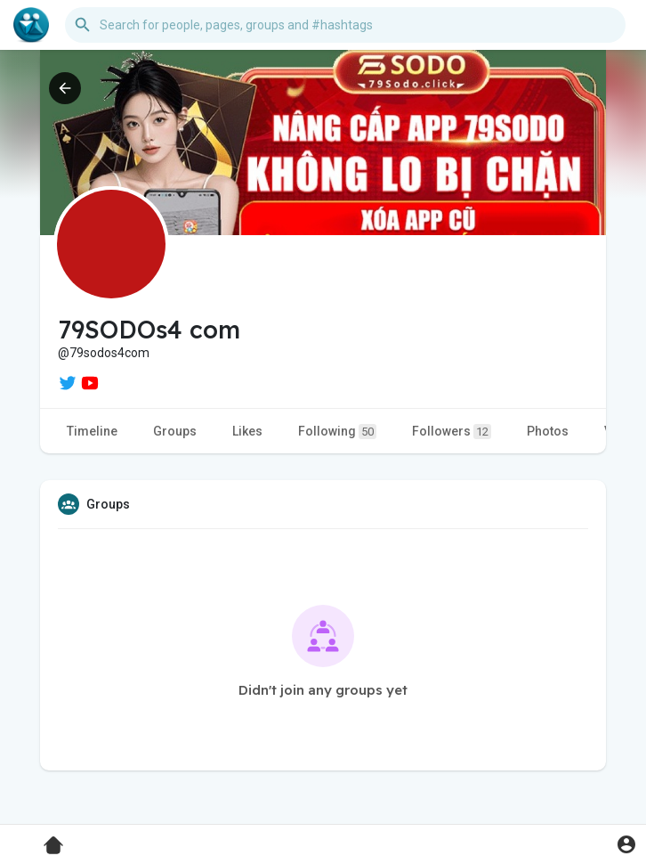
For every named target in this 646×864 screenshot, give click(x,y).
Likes (247, 431)
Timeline (92, 431)
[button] (345, 25)
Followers (451, 431)
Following (337, 431)
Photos (548, 431)
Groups (175, 431)
